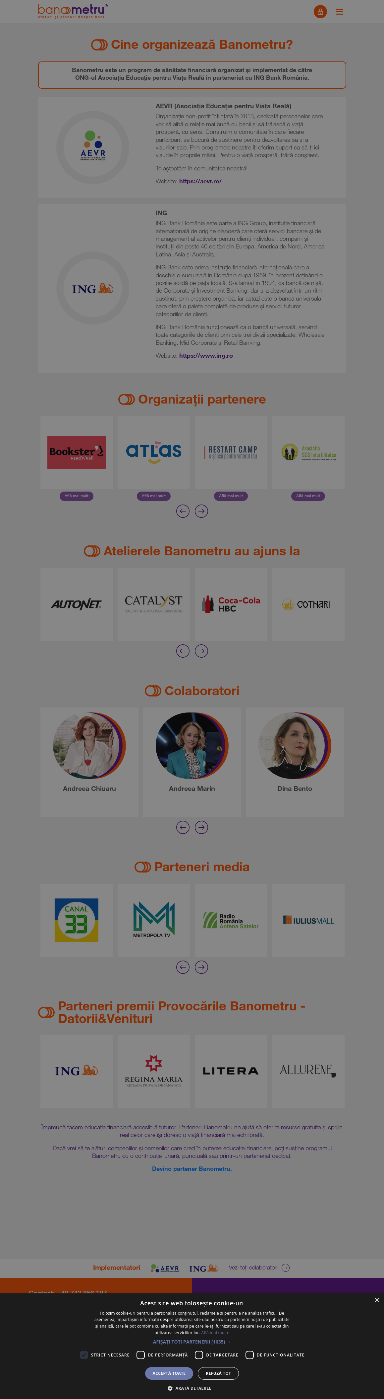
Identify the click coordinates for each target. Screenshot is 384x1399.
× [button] (376, 1300)
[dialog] (192, 699)
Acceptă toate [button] (169, 1373)
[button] (192, 1342)
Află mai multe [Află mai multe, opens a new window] (215, 1333)
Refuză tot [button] (218, 1373)
